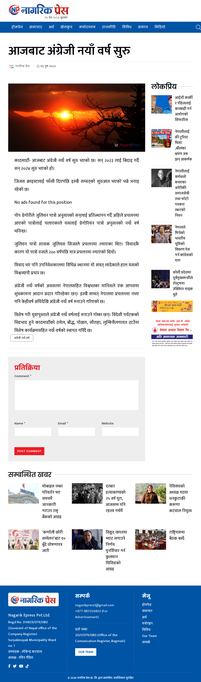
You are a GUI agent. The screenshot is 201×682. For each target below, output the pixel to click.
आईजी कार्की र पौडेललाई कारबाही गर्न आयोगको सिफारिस (184, 109)
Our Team (85, 652)
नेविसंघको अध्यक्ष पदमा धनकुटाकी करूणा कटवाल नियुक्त (180, 498)
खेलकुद (66, 27)
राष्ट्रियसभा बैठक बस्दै (177, 535)
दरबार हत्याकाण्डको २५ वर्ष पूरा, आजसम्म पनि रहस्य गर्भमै (116, 498)
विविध (126, 27)
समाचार (35, 27)
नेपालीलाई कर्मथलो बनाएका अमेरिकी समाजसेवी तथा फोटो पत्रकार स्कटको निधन (182, 193)
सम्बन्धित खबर (29, 474)
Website (108, 423)
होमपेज (17, 27)
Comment (22, 376)
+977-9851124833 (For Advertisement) (91, 614)
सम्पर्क (146, 642)
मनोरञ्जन (87, 27)
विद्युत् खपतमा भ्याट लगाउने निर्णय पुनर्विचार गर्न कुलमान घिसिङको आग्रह (116, 551)
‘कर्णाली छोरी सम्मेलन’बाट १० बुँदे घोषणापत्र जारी (53, 541)
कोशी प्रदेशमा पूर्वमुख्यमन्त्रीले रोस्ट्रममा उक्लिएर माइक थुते (183, 283)
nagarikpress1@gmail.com (94, 605)
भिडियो (159, 27)
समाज (143, 27)
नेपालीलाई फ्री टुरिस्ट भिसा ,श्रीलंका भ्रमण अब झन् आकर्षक (183, 146)
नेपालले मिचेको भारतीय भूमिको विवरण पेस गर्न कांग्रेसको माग (184, 244)
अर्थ (51, 27)
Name (19, 423)
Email (63, 423)
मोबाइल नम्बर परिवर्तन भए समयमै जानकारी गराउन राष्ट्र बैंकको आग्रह (52, 501)
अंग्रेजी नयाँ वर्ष (21, 338)
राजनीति (109, 27)
